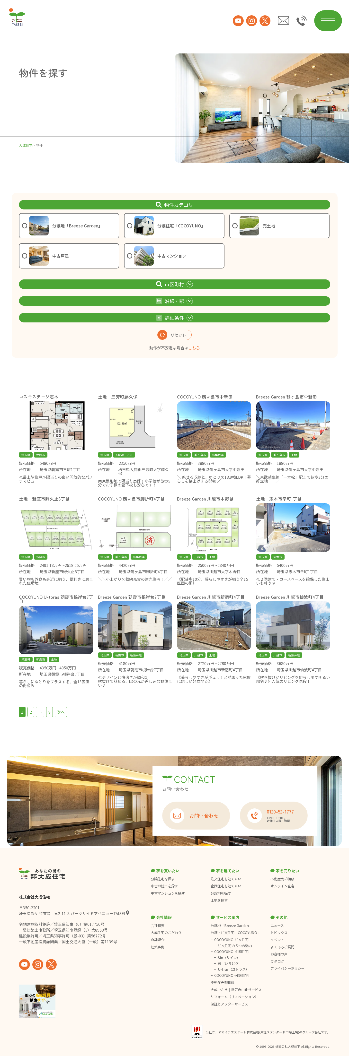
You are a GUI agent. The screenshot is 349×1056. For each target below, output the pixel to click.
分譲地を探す (221, 893)
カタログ (277, 961)
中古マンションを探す (168, 893)
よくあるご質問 (282, 947)
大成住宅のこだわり (166, 932)
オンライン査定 (282, 886)
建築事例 (157, 947)
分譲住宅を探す (163, 879)
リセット (172, 335)
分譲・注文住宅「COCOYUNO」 (235, 932)
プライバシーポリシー (287, 968)
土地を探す (219, 900)
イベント (277, 939)
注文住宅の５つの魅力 (235, 945)
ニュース (277, 925)
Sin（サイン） (229, 957)
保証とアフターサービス (229, 1004)
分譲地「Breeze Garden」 (231, 925)
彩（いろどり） (230, 963)
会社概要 (157, 925)
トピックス (278, 932)
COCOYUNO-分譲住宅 (231, 975)
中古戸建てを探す (164, 886)
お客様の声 (278, 954)
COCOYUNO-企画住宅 (231, 951)
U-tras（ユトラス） (233, 969)
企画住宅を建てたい (226, 886)
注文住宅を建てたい (226, 879)
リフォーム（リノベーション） (235, 996)
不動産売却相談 (282, 879)
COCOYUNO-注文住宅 (231, 939)
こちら (194, 348)
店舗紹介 (157, 939)
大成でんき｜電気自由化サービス (236, 989)
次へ (61, 712)
